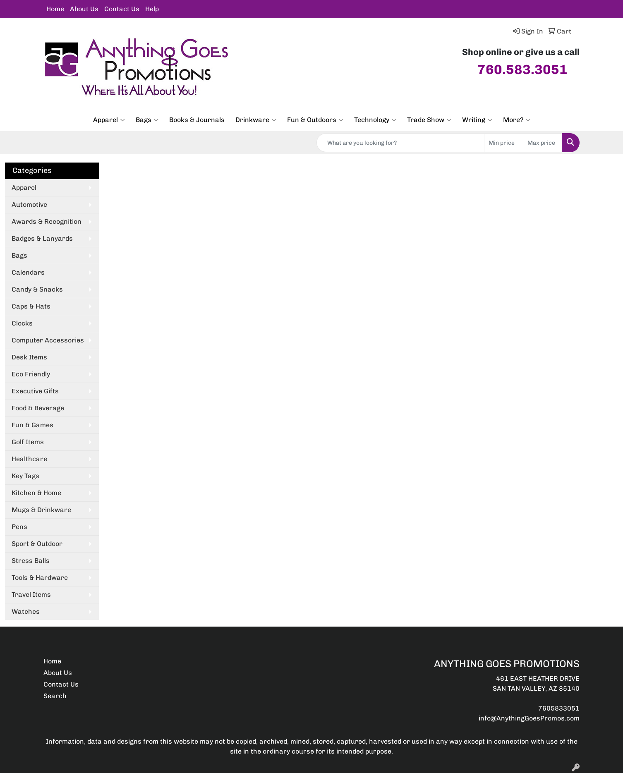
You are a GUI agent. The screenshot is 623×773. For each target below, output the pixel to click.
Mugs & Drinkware (41, 510)
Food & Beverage (38, 408)
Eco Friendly (31, 374)
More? (516, 120)
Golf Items (28, 442)
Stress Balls (31, 561)
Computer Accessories (48, 340)
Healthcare (29, 459)
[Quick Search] (400, 142)
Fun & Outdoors (315, 120)
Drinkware (255, 120)
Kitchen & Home (36, 493)
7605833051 (559, 708)
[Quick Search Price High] (542, 142)
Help (152, 9)
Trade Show (429, 120)
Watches (26, 611)
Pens (19, 527)
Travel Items (31, 594)
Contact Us (121, 9)
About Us (84, 9)
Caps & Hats (31, 306)
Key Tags (25, 476)
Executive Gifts (35, 391)
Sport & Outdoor (37, 544)
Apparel (109, 120)
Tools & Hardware (40, 578)
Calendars (28, 272)
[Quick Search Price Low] (503, 142)
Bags (147, 120)
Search (55, 696)
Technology (375, 120)
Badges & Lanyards (42, 238)
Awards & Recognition (46, 221)
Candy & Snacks (37, 289)
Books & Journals (197, 120)
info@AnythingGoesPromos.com (529, 718)
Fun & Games (32, 425)
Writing (477, 120)
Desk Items (29, 357)
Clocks (22, 323)
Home (55, 9)
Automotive (29, 204)
